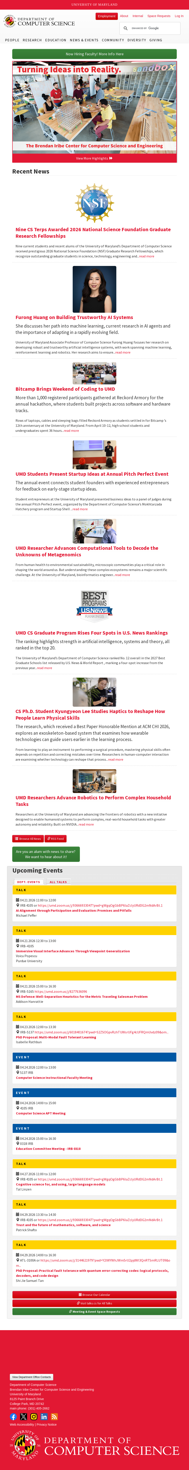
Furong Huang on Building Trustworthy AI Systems (74, 317)
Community (113, 40)
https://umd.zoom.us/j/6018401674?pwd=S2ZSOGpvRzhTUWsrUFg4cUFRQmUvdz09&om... (101, 1032)
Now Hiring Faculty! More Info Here (95, 53)
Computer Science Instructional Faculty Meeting (54, 1077)
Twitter (23, 1416)
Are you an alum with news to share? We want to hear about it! (46, 854)
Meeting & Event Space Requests (94, 1312)
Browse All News (28, 839)
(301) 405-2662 (38, 1408)
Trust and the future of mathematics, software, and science (63, 1225)
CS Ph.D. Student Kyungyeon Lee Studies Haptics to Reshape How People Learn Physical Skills (90, 714)
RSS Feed (55, 839)
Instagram (33, 1416)
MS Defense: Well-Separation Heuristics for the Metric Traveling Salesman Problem (82, 996)
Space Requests (158, 16)
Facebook (13, 1416)
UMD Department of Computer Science (39, 21)
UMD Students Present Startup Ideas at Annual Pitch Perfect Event (91, 473)
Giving (155, 40)
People (12, 40)
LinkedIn (44, 1416)
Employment (106, 16)
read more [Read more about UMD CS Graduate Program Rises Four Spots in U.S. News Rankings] (44, 668)
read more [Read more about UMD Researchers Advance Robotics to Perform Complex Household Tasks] (86, 824)
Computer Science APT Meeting (41, 1113)
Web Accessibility (22, 1424)
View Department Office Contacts (31, 1377)
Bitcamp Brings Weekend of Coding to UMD (65, 388)
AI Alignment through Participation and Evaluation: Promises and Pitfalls (74, 910)
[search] (149, 28)
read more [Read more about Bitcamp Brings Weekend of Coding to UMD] (71, 430)
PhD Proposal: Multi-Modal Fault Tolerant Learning (56, 1037)
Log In (179, 16)
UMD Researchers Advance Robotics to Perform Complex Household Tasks (93, 800)
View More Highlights (94, 158)
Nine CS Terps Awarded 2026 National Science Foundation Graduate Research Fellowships (93, 232)
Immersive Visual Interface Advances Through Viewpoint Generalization (73, 951)
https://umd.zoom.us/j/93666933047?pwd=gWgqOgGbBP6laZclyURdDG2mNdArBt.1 (100, 905)
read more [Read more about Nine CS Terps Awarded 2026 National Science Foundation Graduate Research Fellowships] (146, 256)
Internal (137, 16)
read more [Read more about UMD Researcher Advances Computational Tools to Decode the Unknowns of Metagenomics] (122, 575)
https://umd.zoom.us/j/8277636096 (60, 991)
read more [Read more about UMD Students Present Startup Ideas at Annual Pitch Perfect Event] (80, 509)
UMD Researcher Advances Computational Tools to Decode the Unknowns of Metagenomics (86, 551)
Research (32, 40)
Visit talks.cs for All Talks (94, 1303)
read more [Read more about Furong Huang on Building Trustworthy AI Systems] (123, 352)
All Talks (58, 882)
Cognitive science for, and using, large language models (60, 1184)
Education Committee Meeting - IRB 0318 (48, 1148)
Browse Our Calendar (94, 1295)
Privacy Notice (47, 1424)
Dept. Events (30, 881)
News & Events (84, 40)
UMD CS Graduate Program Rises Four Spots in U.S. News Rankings (91, 632)
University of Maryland (95, 4)
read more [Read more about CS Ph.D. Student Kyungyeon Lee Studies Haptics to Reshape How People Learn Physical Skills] (115, 759)
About (124, 16)
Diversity (136, 40)
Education (55, 40)
